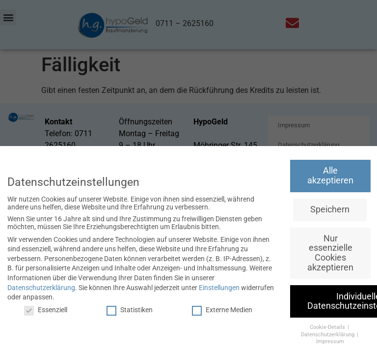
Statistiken (130, 310)
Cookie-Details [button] (328, 327)
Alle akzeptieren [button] (330, 175)
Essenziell (45, 310)
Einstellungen (219, 288)
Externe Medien (222, 310)
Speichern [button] (330, 209)
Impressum (330, 341)
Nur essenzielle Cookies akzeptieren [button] (330, 253)
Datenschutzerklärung (41, 288)
